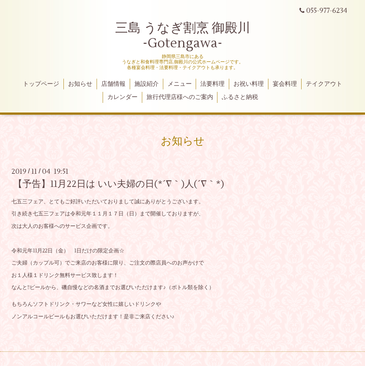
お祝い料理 (248, 84)
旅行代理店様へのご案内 (179, 97)
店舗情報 (113, 84)
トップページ (41, 84)
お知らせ (80, 84)
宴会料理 (285, 84)
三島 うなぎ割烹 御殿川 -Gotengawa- (182, 36)
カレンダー (122, 97)
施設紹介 (146, 84)
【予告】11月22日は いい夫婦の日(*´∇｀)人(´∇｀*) (118, 184)
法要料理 (212, 84)
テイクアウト (324, 84)
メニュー (180, 84)
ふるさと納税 (240, 97)
